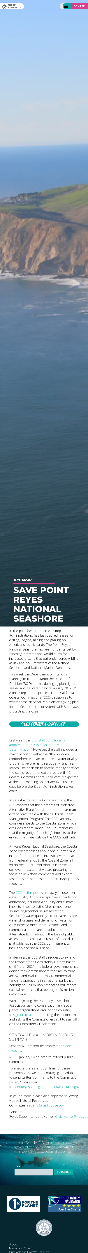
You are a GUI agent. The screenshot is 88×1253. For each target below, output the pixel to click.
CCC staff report (28, 892)
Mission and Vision (20, 1248)
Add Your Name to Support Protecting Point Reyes (44, 724)
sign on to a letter (26, 1014)
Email (19, 1166)
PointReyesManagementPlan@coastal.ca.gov (46, 1087)
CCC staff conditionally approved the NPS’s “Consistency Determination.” (37, 745)
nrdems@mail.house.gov (45, 1105)
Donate (79, 6)
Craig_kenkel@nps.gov (71, 1116)
